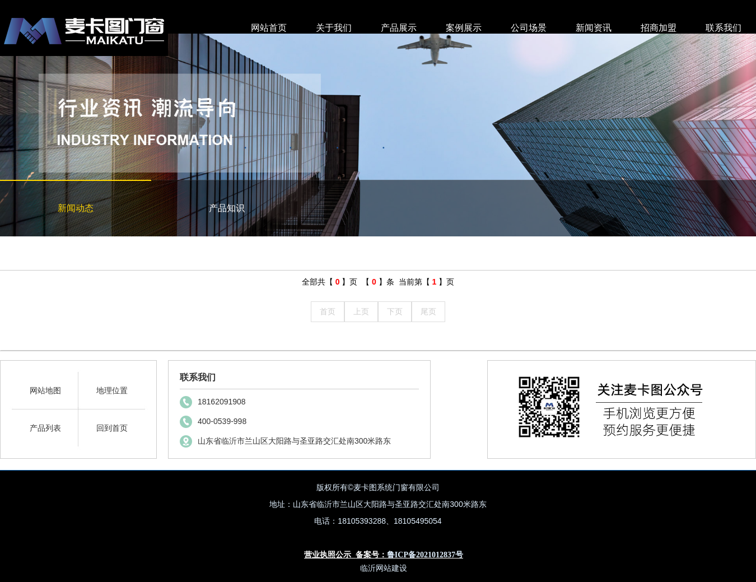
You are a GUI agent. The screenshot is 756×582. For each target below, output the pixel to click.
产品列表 (45, 427)
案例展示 (464, 27)
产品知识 (227, 208)
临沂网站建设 (383, 568)
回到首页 (112, 427)
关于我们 (334, 27)
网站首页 (269, 27)
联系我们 (723, 27)
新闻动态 (76, 208)
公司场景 (529, 27)
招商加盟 (658, 27)
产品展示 (399, 27)
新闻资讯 (594, 27)
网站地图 (45, 390)
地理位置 (112, 390)
